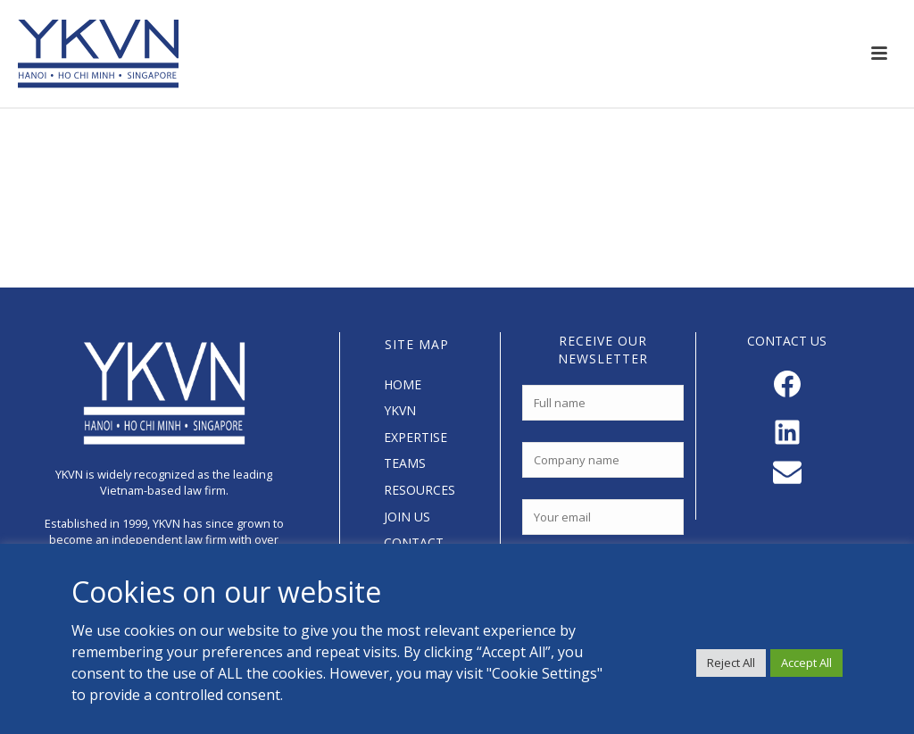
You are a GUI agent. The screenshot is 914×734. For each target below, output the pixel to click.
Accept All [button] (806, 663)
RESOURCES (419, 489)
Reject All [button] (731, 663)
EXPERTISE (415, 437)
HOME (402, 384)
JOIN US (407, 516)
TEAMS (405, 463)
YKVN (400, 410)
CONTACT (414, 542)
